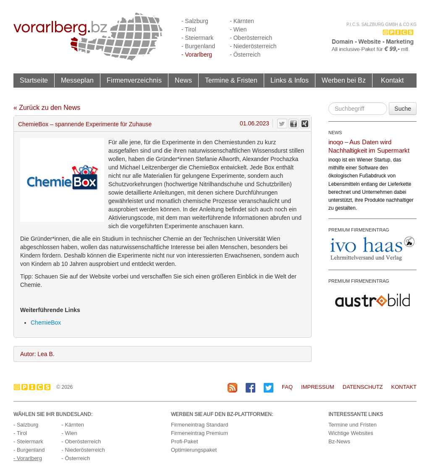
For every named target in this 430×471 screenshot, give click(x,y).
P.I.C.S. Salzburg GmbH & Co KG (381, 24)
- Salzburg (194, 21)
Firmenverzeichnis (134, 80)
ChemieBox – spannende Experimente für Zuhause (85, 124)
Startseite (34, 80)
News (183, 80)
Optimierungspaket (194, 450)
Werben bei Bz (344, 80)
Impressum (317, 387)
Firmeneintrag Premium (199, 433)
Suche (402, 108)
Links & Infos (289, 80)
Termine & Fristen (231, 80)
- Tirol (188, 29)
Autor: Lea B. (37, 354)
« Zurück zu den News (46, 107)
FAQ (287, 387)
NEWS (335, 132)
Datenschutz (363, 387)
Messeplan (77, 80)
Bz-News (339, 441)
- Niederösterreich (253, 46)
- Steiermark (197, 37)
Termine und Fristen (352, 425)
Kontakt (392, 80)
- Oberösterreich (251, 37)
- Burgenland (198, 46)
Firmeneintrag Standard (199, 425)
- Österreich (245, 54)
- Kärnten (242, 21)
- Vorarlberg (196, 54)
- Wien (238, 29)
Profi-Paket (184, 441)
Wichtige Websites (350, 433)
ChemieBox (46, 322)
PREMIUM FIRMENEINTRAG (358, 230)
